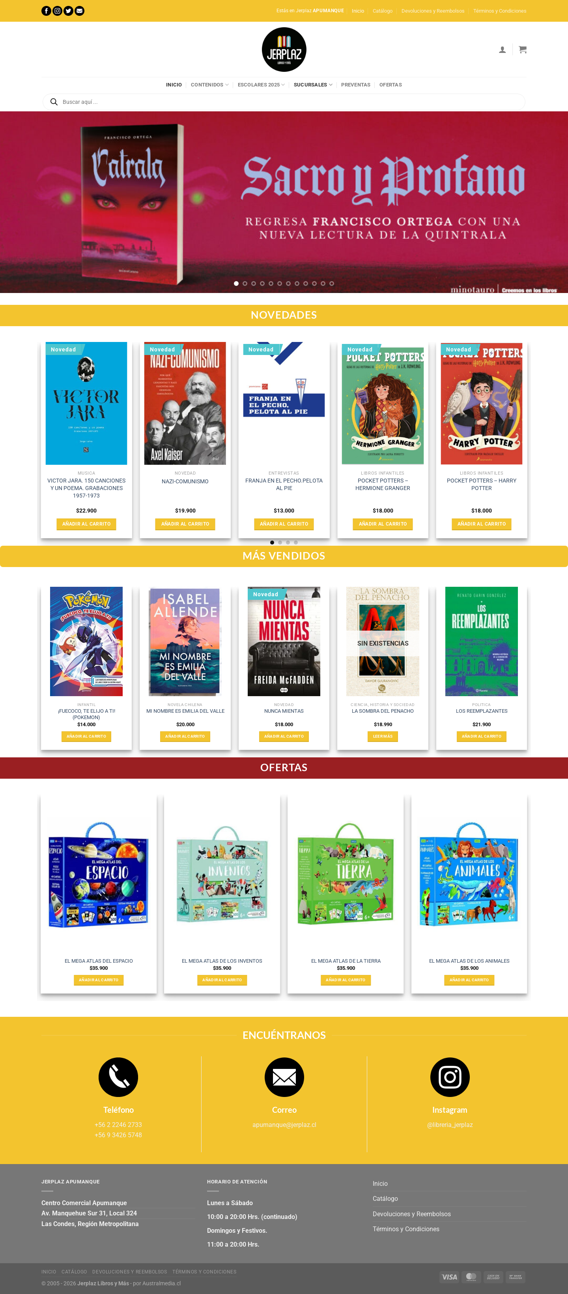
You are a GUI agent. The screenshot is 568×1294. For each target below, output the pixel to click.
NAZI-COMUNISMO (185, 481)
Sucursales (313, 84)
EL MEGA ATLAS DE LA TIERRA (346, 961)
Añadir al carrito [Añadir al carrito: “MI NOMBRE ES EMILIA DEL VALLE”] (185, 736)
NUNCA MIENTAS (284, 711)
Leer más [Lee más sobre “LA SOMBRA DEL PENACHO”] (382, 736)
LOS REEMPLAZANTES (482, 711)
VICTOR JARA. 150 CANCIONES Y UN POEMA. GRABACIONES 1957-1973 (86, 488)
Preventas (355, 85)
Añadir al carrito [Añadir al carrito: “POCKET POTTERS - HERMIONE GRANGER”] (383, 524)
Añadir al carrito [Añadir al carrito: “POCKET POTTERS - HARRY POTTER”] (482, 524)
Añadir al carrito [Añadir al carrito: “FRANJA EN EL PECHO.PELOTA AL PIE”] (284, 524)
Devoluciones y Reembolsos (433, 11)
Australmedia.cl (161, 1283)
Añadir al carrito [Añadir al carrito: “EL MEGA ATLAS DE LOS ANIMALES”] (469, 979)
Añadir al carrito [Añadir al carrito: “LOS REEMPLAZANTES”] (481, 736)
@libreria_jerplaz (450, 1125)
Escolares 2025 (261, 84)
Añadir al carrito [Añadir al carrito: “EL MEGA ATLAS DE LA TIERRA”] (345, 979)
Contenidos (210, 84)
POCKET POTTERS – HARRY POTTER (481, 484)
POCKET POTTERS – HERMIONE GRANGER (382, 484)
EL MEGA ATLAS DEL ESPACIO (99, 961)
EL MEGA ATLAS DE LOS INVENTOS (222, 961)
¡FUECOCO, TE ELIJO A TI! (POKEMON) (86, 714)
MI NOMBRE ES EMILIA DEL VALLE (185, 711)
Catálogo (382, 11)
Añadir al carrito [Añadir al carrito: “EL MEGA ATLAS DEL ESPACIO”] (98, 979)
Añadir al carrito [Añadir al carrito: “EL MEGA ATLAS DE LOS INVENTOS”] (222, 979)
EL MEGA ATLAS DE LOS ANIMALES (469, 961)
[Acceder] (502, 49)
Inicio (358, 11)
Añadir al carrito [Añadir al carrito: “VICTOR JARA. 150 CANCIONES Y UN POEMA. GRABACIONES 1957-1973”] (86, 524)
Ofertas (390, 85)
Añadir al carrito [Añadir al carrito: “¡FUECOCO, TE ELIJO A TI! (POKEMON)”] (86, 736)
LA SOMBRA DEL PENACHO (383, 711)
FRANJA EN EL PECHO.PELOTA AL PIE (284, 484)
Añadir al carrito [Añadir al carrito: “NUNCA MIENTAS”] (284, 736)
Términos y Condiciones (500, 11)
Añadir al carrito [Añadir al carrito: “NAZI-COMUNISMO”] (185, 524)
